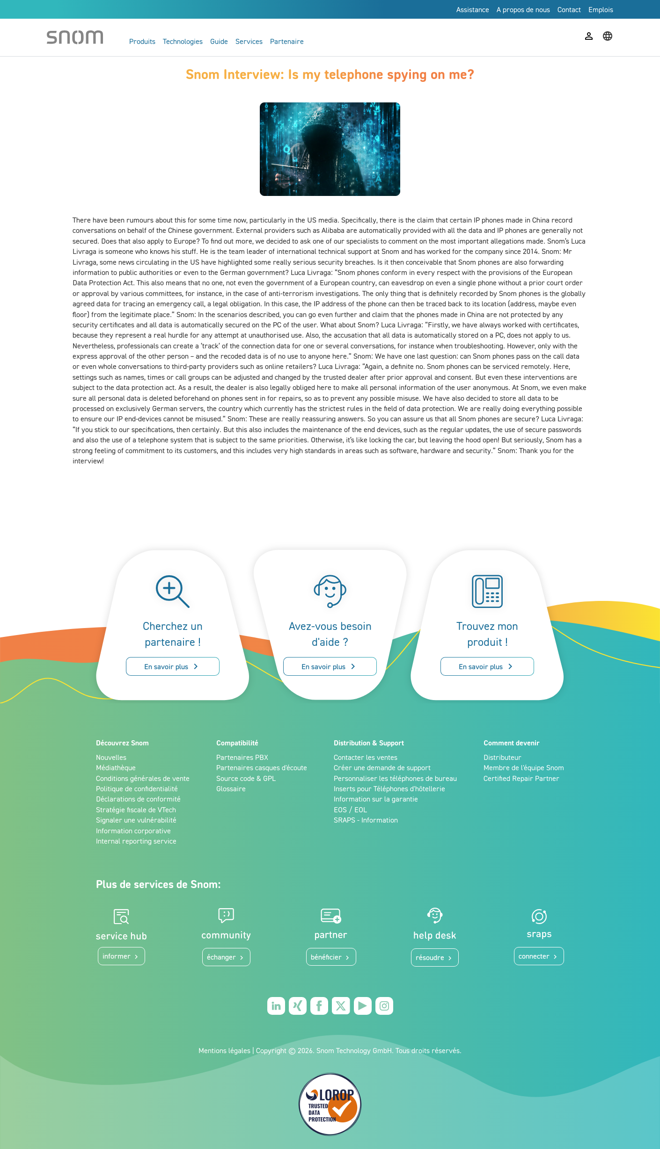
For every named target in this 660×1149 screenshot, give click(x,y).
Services (249, 41)
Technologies (183, 41)
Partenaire (287, 41)
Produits (142, 41)
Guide (219, 41)
